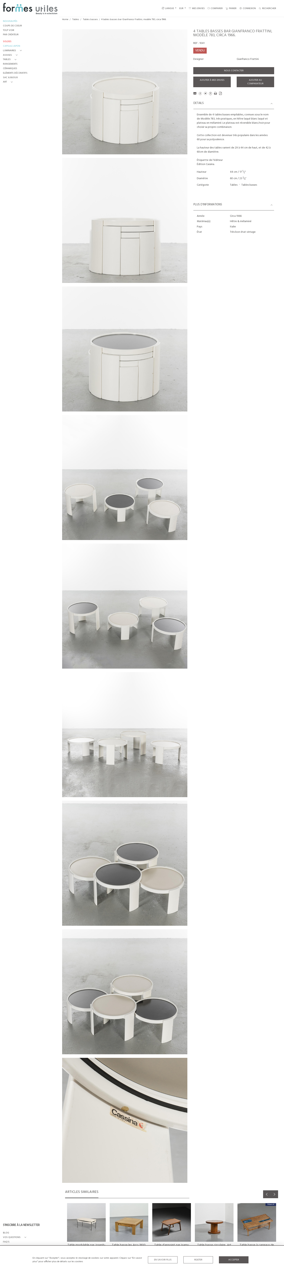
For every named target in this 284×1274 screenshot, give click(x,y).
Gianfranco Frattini (248, 59)
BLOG (6, 1233)
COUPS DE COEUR (12, 26)
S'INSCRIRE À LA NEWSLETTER (21, 1225)
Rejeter (198, 1260)
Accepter (233, 1260)
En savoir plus (163, 1260)
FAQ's (6, 1242)
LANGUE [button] (168, 8)
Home (65, 19)
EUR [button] (181, 8)
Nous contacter (234, 71)
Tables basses (90, 19)
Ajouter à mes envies (212, 80)
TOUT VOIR (8, 30)
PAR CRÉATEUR (11, 34)
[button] (13, 50)
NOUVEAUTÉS (10, 21)
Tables (75, 19)
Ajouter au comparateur (255, 82)
